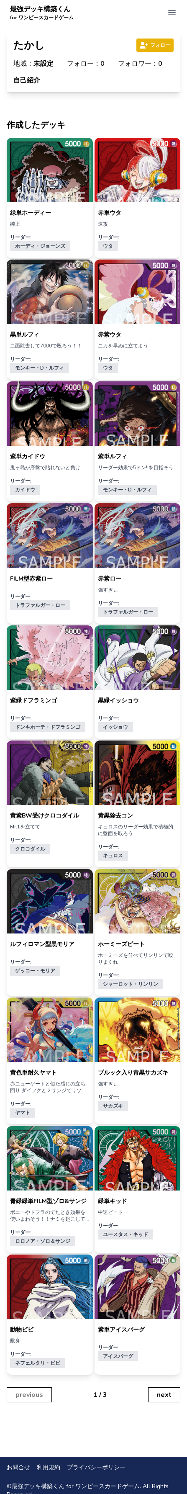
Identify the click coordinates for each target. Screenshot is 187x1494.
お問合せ (18, 1467)
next (164, 1394)
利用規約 (48, 1467)
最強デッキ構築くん (42, 13)
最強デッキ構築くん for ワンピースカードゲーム (76, 1486)
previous (29, 1394)
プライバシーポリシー (96, 1467)
